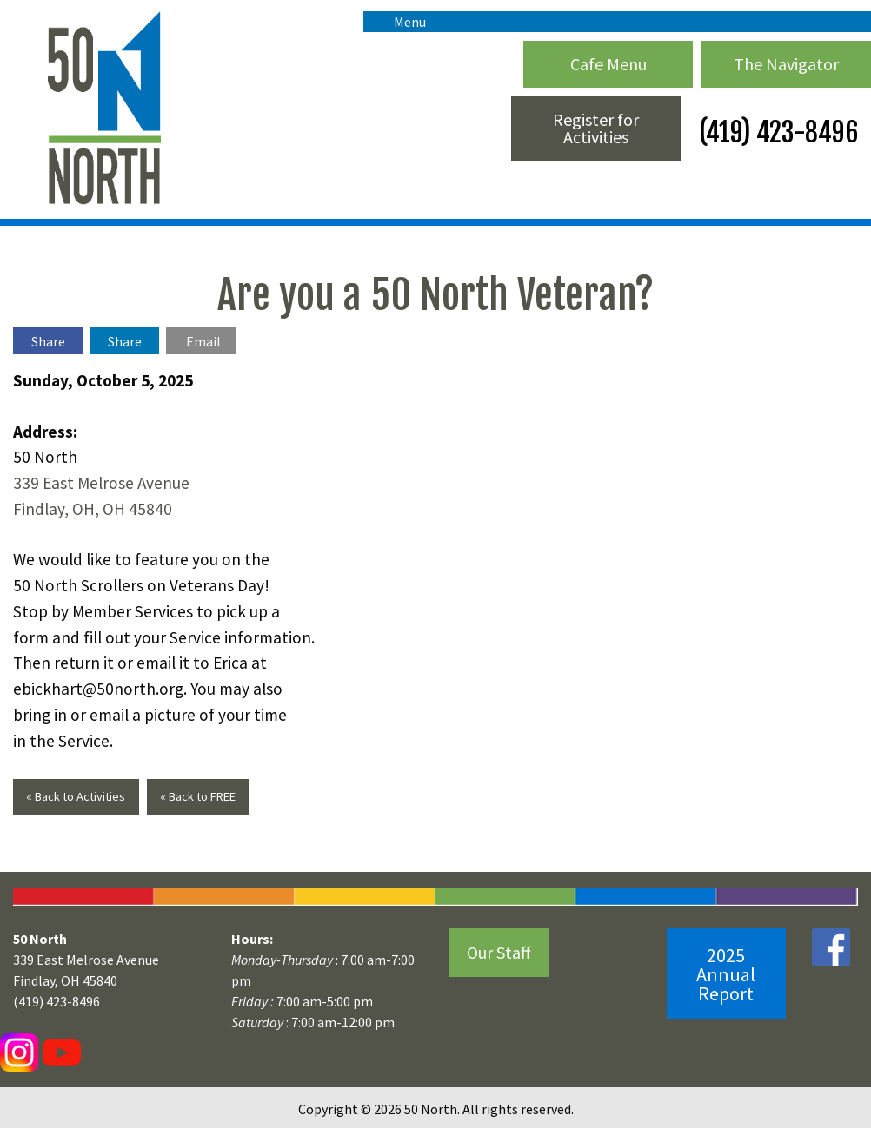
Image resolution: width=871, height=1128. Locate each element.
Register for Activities (596, 128)
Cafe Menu (608, 64)
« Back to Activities (75, 796)
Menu (401, 21)
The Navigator (786, 64)
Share (48, 341)
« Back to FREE (198, 796)
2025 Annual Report (725, 974)
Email (203, 341)
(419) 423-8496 (776, 132)
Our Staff (499, 952)
